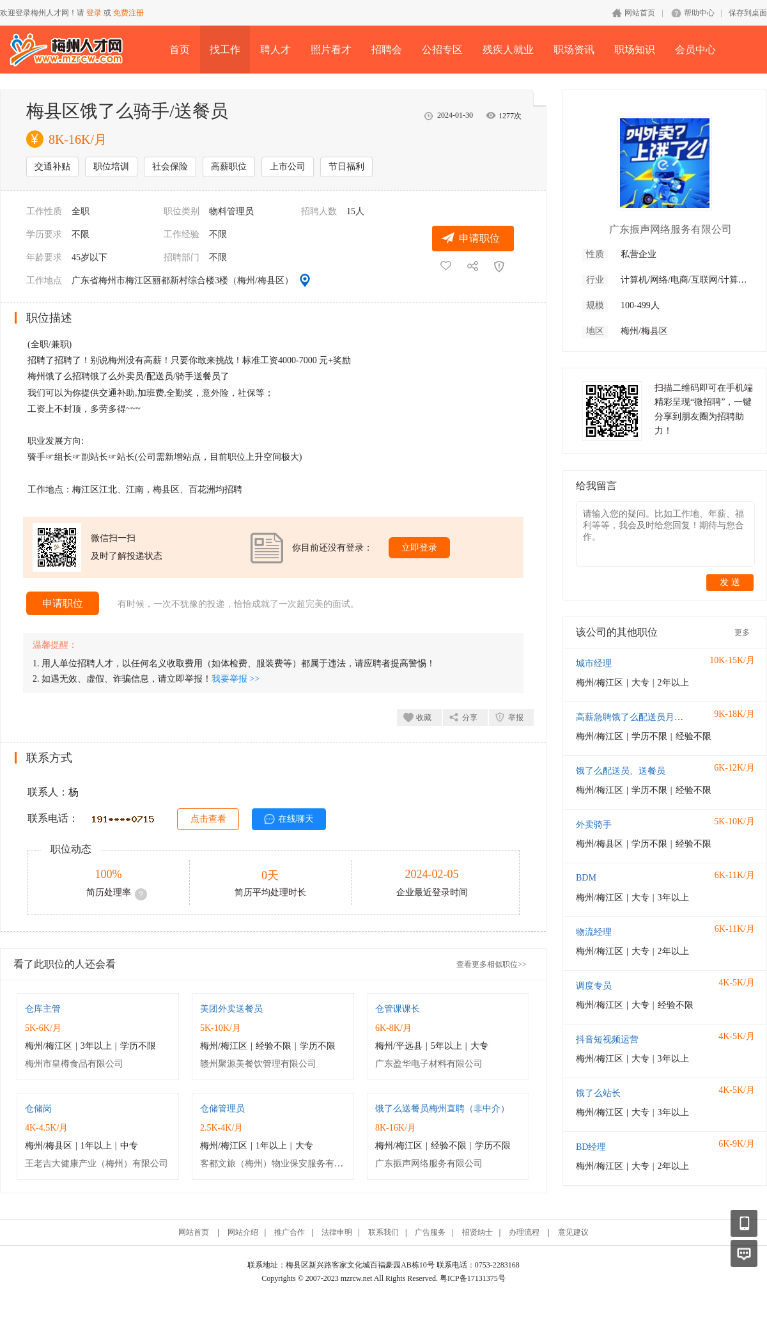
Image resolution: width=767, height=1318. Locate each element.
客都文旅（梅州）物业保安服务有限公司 (280, 1163)
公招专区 (442, 49)
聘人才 (275, 49)
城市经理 (594, 663)
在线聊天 (296, 819)
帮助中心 (699, 12)
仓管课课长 (397, 1009)
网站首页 (639, 12)
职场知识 (634, 49)
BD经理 (591, 1147)
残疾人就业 (508, 49)
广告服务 (430, 1232)
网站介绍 (243, 1232)
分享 (469, 717)
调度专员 (594, 986)
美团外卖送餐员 (231, 1009)
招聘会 (386, 49)
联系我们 (383, 1232)
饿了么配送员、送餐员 (620, 771)
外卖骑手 (594, 824)
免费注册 (128, 12)
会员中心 (695, 49)
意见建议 (573, 1232)
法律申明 (337, 1232)
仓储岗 (38, 1108)
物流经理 (594, 932)
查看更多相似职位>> (491, 964)
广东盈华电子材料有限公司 (429, 1064)
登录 (94, 12)
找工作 (225, 49)
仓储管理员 (222, 1108)
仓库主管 (43, 1009)
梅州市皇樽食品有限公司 (74, 1064)
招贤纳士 (477, 1232)
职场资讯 (574, 49)
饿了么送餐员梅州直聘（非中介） (442, 1108)
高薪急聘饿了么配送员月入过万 (638, 717)
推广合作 (289, 1232)
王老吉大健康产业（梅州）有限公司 (96, 1163)
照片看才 (331, 49)
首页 (179, 49)
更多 (742, 632)
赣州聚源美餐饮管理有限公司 (258, 1064)
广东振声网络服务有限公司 (429, 1163)
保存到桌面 (748, 12)
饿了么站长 (598, 1093)
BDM (586, 878)
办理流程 (524, 1232)
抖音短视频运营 (607, 1039)
